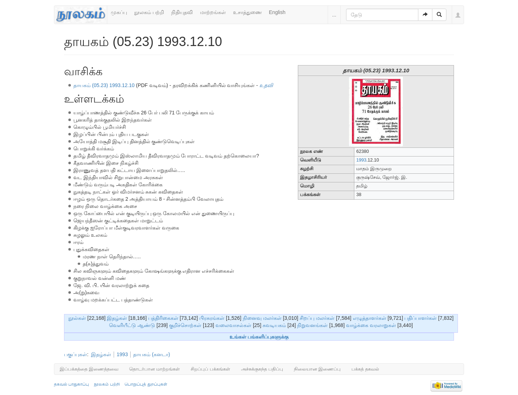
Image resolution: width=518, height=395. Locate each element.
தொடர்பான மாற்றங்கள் (154, 369)
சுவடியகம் (274, 325)
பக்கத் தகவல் (365, 369)
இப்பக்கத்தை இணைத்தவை (89, 369)
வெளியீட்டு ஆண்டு (132, 325)
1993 (361, 160)
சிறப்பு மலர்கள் (317, 318)
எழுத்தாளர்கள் (369, 318)
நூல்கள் (77, 318)
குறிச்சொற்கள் (185, 325)
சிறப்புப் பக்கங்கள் (210, 369)
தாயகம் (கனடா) (151, 354)
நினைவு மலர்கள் (262, 318)
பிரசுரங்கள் (211, 318)
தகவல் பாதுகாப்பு (71, 384)
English (277, 12)
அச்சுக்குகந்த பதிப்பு (262, 369)
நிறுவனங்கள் (312, 325)
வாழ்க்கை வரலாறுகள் (371, 325)
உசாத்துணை (247, 12)
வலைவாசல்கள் (233, 325)
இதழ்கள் (117, 318)
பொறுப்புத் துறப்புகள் (145, 384)
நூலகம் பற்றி (149, 12)
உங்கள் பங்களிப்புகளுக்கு (259, 337)
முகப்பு (119, 12)
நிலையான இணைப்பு (317, 369)
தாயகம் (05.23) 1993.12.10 (104, 85)
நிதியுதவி (182, 12)
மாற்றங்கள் (213, 12)
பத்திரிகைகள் (163, 318)
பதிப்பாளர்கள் (420, 318)
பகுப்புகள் (75, 354)
